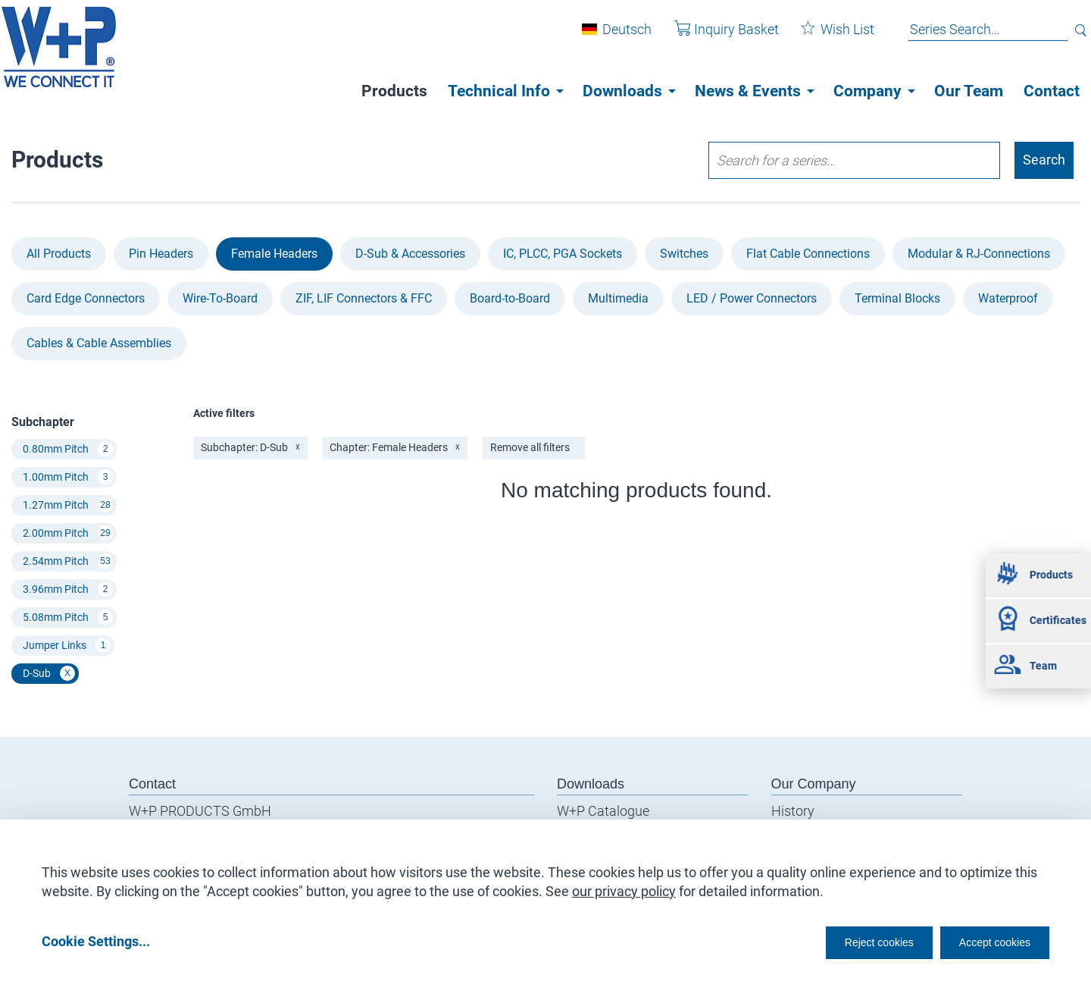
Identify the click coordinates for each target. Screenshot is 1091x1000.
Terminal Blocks (897, 298)
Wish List (826, 37)
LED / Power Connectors (751, 298)
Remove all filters (531, 448)
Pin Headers (161, 253)
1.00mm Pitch (68, 477)
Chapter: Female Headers (395, 448)
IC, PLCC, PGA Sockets (562, 253)
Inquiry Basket (715, 37)
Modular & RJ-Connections (979, 253)
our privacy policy (624, 886)
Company (867, 91)
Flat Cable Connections (808, 253)
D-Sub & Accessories (410, 253)
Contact (1052, 91)
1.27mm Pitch (68, 505)
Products (394, 91)
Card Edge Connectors (86, 298)
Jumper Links (67, 646)
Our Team (968, 91)
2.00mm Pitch (68, 533)
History (792, 811)
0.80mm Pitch (68, 449)
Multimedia (618, 298)
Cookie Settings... (96, 940)
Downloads (622, 91)
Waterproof (1008, 298)
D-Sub (49, 674)
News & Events (748, 91)
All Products (59, 253)
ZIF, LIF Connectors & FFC (363, 298)
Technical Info (499, 91)
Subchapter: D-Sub (250, 448)
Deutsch (615, 37)
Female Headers (274, 253)
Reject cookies (841, 940)
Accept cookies (984, 940)
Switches (684, 253)
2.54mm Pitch (68, 561)
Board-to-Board (510, 298)
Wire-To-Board (220, 298)
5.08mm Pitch (68, 617)
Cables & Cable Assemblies (99, 343)
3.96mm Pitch (68, 589)
